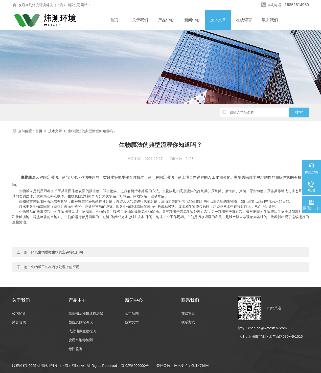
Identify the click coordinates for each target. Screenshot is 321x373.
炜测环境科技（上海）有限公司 (56, 5)
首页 (114, 20)
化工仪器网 (200, 366)
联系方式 (188, 322)
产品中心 (166, 20)
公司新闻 (132, 313)
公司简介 (19, 313)
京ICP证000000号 (135, 366)
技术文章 (218, 20)
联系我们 (270, 20)
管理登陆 (163, 366)
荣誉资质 (19, 322)
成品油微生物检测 (82, 331)
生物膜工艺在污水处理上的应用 (55, 267)
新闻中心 (192, 20)
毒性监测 (75, 349)
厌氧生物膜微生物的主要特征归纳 (57, 252)
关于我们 (140, 20)
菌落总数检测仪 (81, 322)
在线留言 (244, 20)
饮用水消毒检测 (81, 340)
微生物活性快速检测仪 (86, 313)
